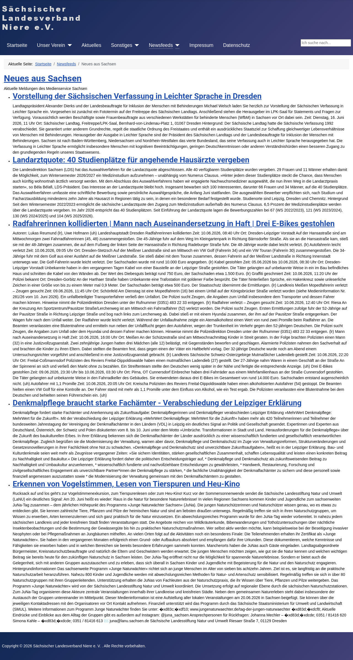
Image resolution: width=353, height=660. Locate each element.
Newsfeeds (161, 45)
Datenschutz (236, 45)
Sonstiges (121, 45)
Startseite (17, 45)
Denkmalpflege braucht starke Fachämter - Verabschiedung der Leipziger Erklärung (157, 402)
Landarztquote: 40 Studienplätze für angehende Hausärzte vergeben (131, 159)
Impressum (201, 45)
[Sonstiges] (135, 45)
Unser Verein (51, 45)
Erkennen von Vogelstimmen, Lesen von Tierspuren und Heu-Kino (126, 483)
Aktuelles (91, 45)
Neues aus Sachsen (43, 78)
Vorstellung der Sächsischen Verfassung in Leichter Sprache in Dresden (137, 96)
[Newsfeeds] (176, 45)
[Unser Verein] (68, 45)
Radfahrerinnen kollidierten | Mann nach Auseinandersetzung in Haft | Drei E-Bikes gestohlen (174, 223)
